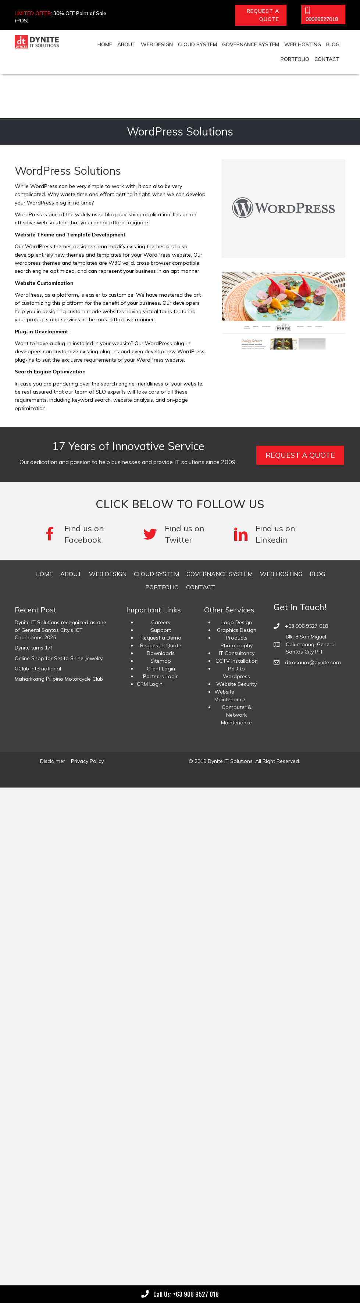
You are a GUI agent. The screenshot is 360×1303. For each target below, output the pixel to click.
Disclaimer (52, 761)
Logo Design (236, 622)
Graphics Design (236, 630)
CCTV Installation (236, 661)
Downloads (161, 653)
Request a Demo (160, 637)
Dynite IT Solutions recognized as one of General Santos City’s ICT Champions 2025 (60, 630)
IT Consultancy (236, 653)
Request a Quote (160, 645)
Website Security (236, 684)
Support (161, 630)
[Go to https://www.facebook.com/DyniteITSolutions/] (85, 534)
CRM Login (150, 684)
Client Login (161, 668)
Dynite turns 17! (33, 647)
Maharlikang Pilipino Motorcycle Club (59, 679)
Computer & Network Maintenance (236, 715)
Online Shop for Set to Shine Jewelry (59, 658)
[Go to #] (181, 534)
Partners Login (161, 676)
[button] (260, 15)
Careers (160, 622)
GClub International (38, 668)
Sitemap (160, 661)
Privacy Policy (87, 761)
